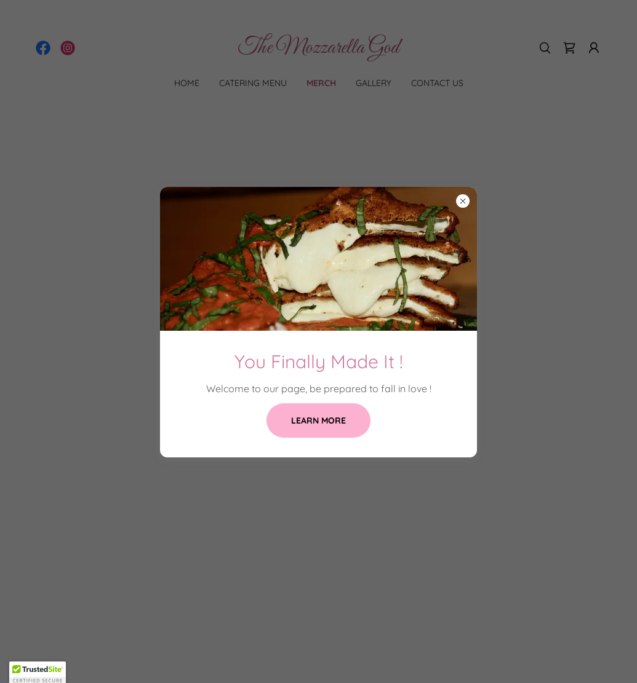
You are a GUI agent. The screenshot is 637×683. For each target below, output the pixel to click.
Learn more (318, 420)
